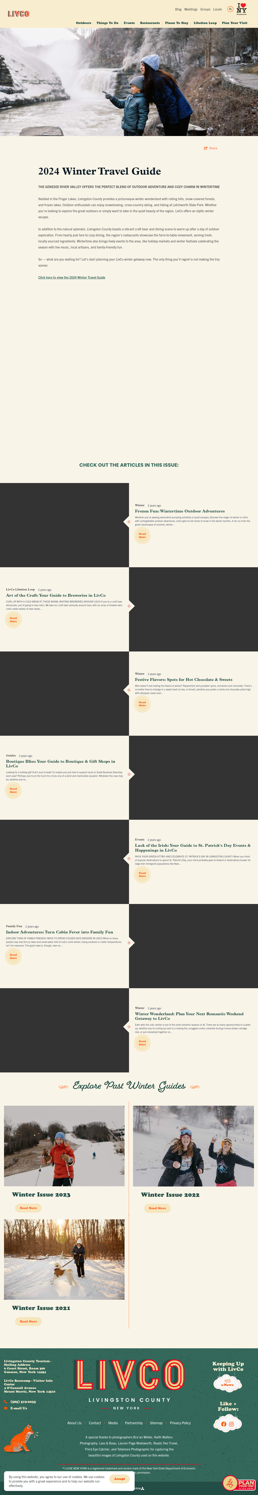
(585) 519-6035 (20, 1402)
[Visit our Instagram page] (231, 1424)
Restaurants (150, 23)
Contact (95, 1422)
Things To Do (108, 23)
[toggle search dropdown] (230, 9)
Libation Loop (205, 23)
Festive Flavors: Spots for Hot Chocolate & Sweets (183, 680)
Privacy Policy (180, 1422)
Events (129, 23)
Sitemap (156, 1422)
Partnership (134, 1422)
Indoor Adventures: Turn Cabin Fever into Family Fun (59, 932)
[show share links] (211, 148)
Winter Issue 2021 (41, 1308)
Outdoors (83, 23)
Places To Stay (176, 23)
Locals (217, 9)
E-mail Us (15, 1408)
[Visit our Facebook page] (223, 1424)
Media (113, 1422)
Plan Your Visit (234, 23)
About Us (74, 1422)
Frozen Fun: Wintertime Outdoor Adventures (180, 511)
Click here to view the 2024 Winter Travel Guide (71, 277)
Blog (178, 9)
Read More (142, 535)
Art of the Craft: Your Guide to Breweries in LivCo (56, 596)
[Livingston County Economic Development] (18, 14)
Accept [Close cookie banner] (119, 1479)
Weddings (191, 9)
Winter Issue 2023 (41, 1194)
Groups (205, 9)
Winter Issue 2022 (170, 1194)
